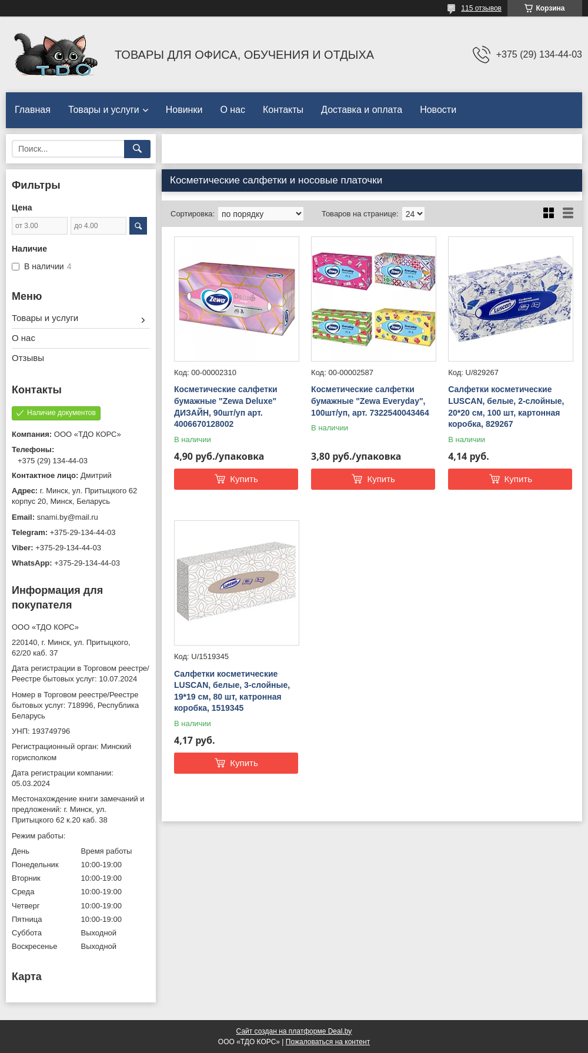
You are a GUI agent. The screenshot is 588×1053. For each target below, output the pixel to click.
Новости (438, 110)
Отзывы (28, 358)
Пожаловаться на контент (328, 1042)
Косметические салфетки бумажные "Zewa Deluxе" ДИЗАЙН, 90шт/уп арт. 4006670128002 (226, 407)
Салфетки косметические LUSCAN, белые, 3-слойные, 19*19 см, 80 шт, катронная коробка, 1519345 (232, 691)
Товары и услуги (103, 110)
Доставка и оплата (361, 110)
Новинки (184, 110)
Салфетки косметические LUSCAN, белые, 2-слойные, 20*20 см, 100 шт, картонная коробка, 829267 (506, 407)
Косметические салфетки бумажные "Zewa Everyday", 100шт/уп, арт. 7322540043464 (370, 401)
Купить (244, 479)
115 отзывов (481, 8)
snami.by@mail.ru (67, 517)
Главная (33, 110)
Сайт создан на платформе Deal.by (294, 1031)
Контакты (283, 110)
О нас (232, 110)
